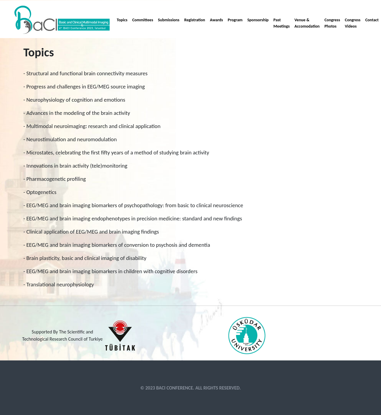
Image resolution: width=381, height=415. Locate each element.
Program (235, 19)
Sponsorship (258, 19)
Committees (142, 19)
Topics (122, 19)
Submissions (168, 19)
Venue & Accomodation (307, 23)
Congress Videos (352, 23)
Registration (194, 19)
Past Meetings (281, 23)
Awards (216, 19)
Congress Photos (332, 23)
